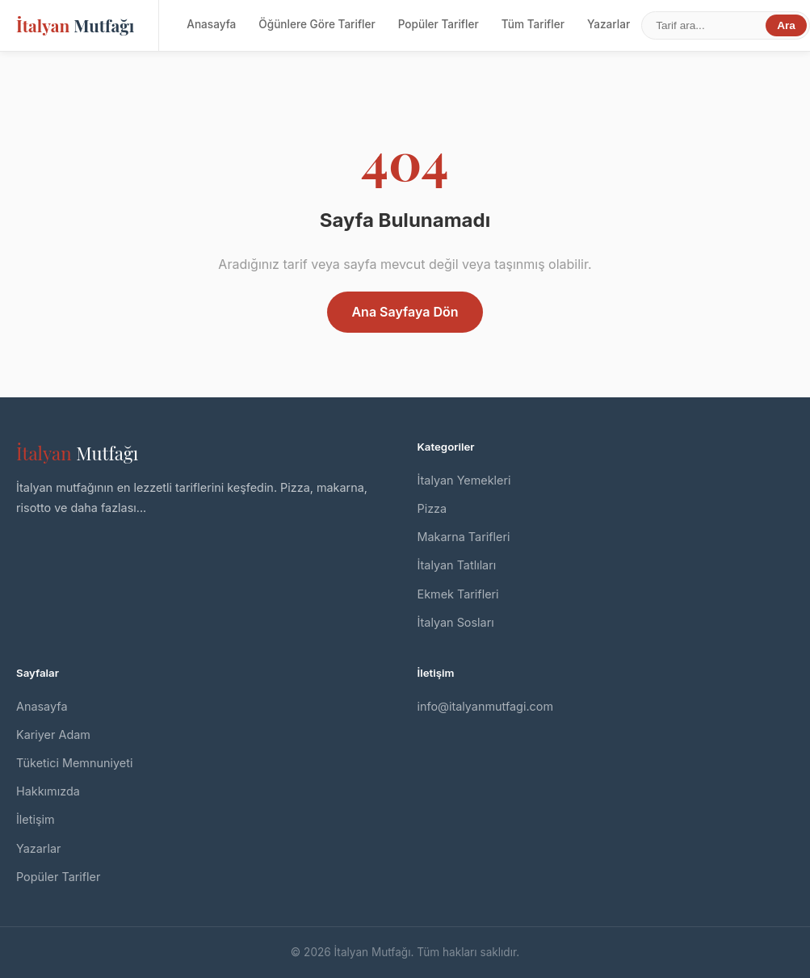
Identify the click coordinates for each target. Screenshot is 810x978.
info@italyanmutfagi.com (486, 706)
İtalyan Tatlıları (457, 565)
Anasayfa (211, 24)
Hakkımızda (48, 791)
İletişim (35, 819)
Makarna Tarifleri (464, 537)
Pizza (432, 508)
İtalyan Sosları (456, 622)
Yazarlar (608, 24)
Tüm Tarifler (533, 24)
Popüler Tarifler (438, 24)
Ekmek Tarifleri (458, 594)
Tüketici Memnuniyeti (74, 763)
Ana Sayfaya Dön (404, 312)
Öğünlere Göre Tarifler (316, 24)
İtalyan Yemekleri (464, 480)
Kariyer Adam (53, 734)
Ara (786, 25)
